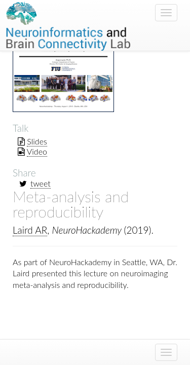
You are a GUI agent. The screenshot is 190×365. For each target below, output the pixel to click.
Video (37, 151)
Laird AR (30, 230)
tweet (40, 183)
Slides (37, 141)
